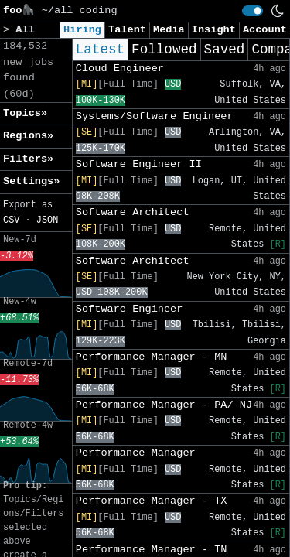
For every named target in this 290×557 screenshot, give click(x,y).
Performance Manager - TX (151, 501)
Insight (214, 30)
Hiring (82, 30)
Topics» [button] (25, 113)
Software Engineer (129, 309)
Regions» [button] (28, 136)
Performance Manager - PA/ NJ (164, 405)
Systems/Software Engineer (155, 116)
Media (169, 30)
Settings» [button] (31, 181)
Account (265, 30)
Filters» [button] (28, 159)
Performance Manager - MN (151, 357)
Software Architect (132, 212)
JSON (47, 220)
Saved (224, 49)
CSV (11, 220)
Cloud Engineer (120, 68)
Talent (127, 30)
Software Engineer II (139, 164)
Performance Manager (136, 453)
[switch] (252, 10)
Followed (163, 49)
